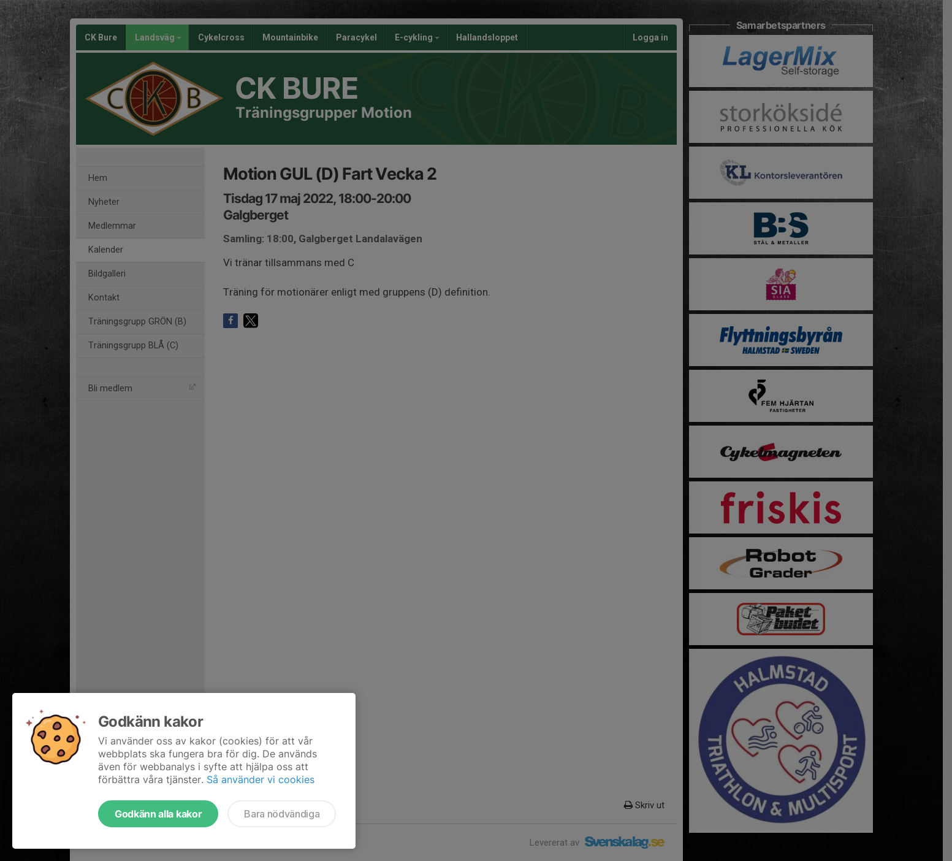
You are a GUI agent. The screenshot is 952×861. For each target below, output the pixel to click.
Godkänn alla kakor (158, 814)
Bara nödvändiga (281, 814)
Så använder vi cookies (260, 779)
